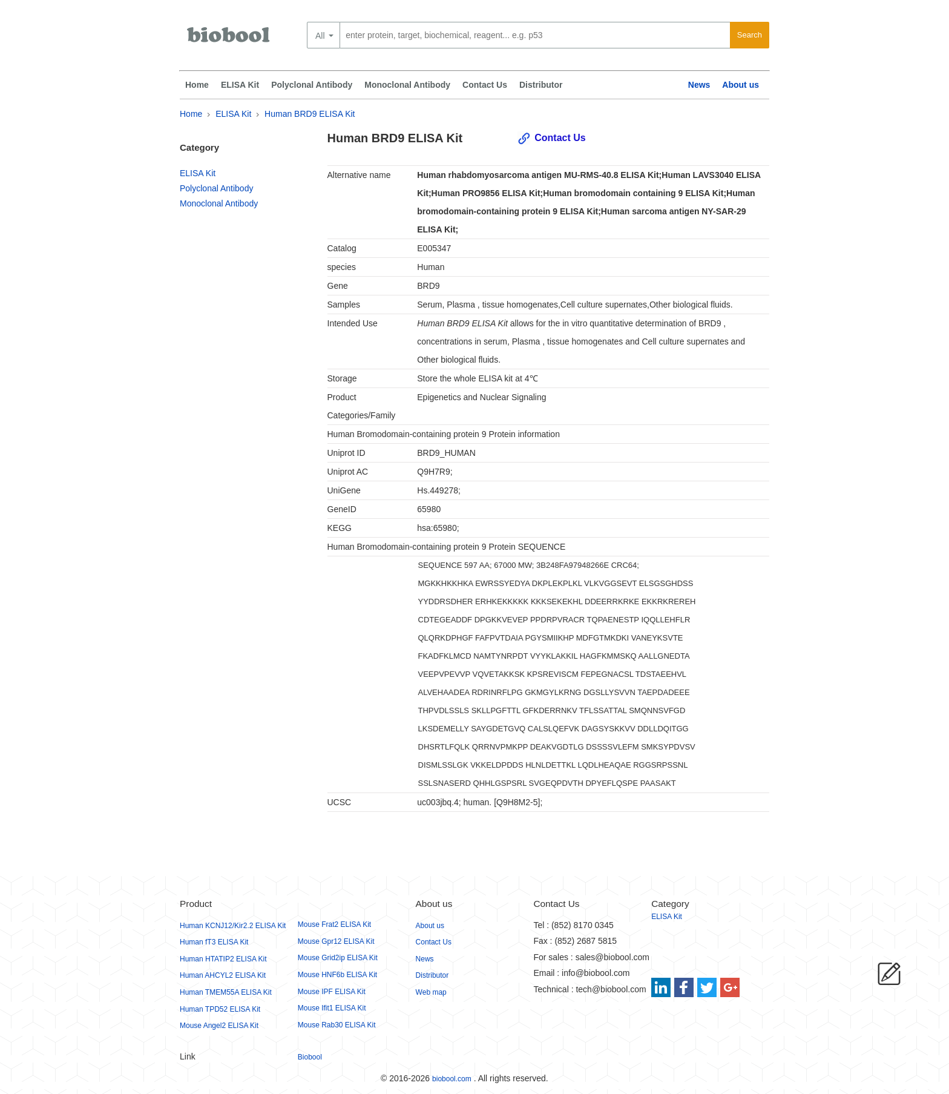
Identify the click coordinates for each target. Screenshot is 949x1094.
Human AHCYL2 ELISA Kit (223, 975)
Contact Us (484, 85)
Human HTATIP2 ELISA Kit (223, 959)
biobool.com (451, 1079)
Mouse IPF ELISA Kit (332, 991)
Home (197, 85)
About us (740, 85)
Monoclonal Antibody (407, 85)
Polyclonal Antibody (311, 85)
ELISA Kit (240, 85)
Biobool (310, 1057)
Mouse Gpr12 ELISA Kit (336, 941)
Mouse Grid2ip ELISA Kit (338, 958)
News (699, 85)
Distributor (541, 85)
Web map (431, 992)
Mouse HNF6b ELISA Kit (337, 974)
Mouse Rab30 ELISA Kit (337, 1025)
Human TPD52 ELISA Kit (220, 1009)
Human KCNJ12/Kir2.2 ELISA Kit (233, 925)
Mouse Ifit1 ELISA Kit (332, 1008)
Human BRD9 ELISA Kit (309, 114)
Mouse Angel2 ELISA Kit (219, 1025)
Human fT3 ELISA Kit (214, 942)
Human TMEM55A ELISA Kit (226, 992)
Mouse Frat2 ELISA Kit (334, 924)
